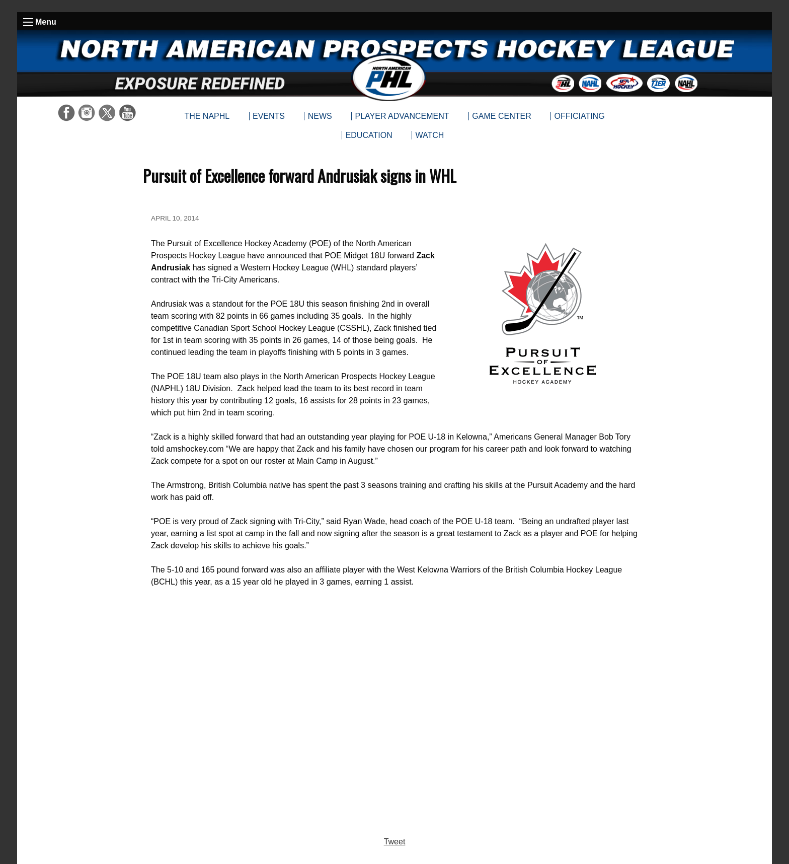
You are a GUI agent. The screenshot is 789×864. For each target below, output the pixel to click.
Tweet (395, 841)
